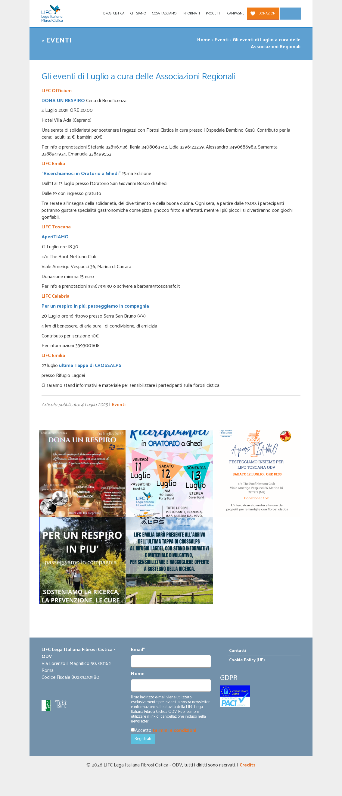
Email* (138, 650)
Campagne (235, 13)
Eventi (58, 40)
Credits (248, 765)
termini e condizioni (174, 730)
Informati (191, 13)
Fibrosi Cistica (112, 13)
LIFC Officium (57, 91)
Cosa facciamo (164, 13)
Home (203, 40)
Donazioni (267, 13)
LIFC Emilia (53, 164)
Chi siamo (138, 13)
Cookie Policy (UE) (247, 660)
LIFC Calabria (56, 296)
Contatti (237, 650)
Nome (138, 674)
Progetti (213, 13)
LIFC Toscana (56, 227)
